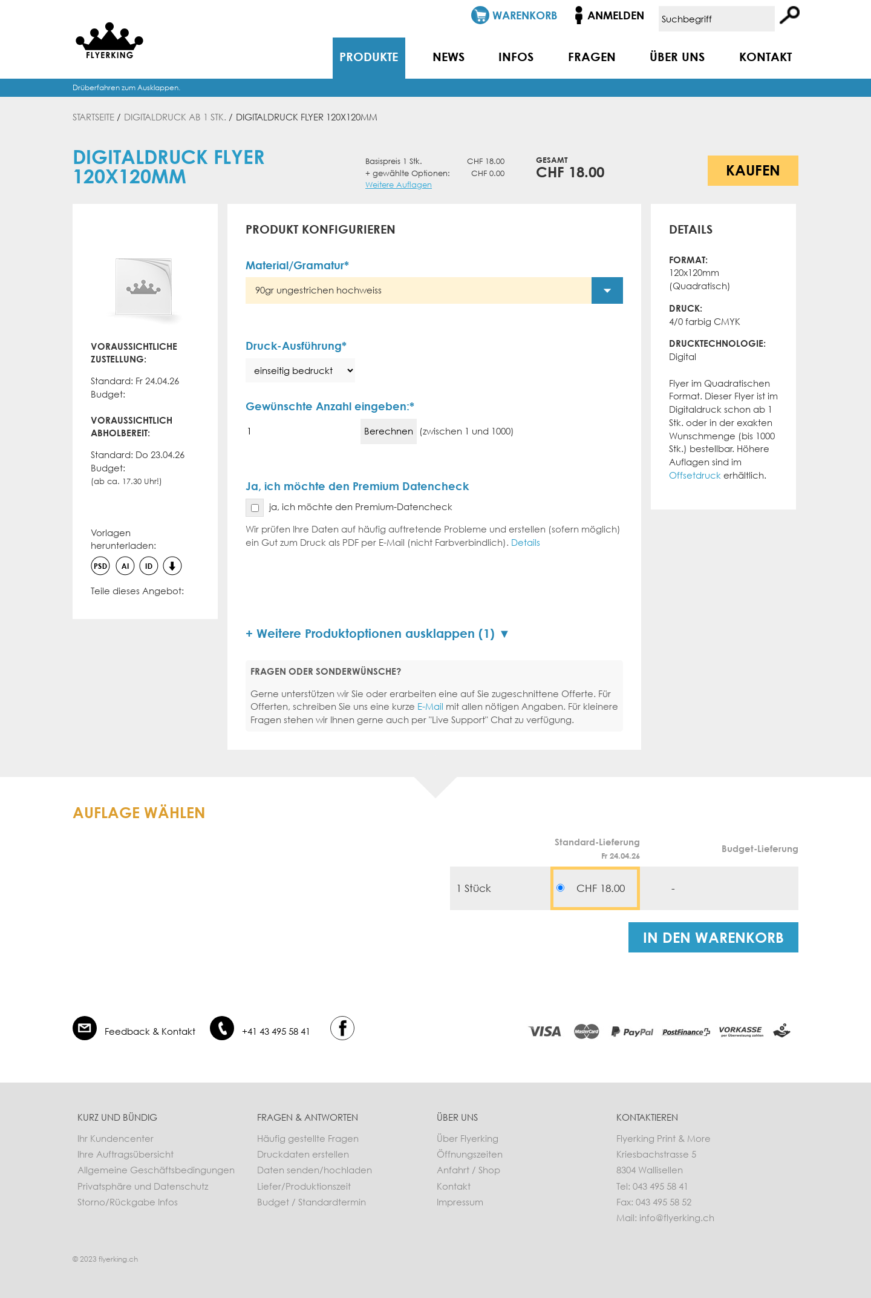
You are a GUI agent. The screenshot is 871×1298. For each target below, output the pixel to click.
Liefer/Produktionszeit (304, 1186)
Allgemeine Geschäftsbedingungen (156, 1169)
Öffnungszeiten (470, 1154)
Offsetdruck (695, 475)
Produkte (368, 56)
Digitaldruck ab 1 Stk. (175, 116)
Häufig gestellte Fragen (308, 1138)
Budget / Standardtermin (311, 1201)
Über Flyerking (467, 1138)
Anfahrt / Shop (468, 1169)
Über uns (677, 56)
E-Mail (430, 706)
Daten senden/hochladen (314, 1169)
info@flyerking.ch (676, 1217)
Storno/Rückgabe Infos (127, 1201)
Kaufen (753, 170)
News (448, 56)
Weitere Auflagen (398, 184)
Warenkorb (524, 15)
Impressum (460, 1201)
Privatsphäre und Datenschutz (142, 1186)
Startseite (93, 116)
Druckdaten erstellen (303, 1154)
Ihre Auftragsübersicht (125, 1154)
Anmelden (615, 15)
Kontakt (765, 56)
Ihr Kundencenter (115, 1138)
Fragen (592, 56)
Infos (515, 56)
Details (525, 542)
